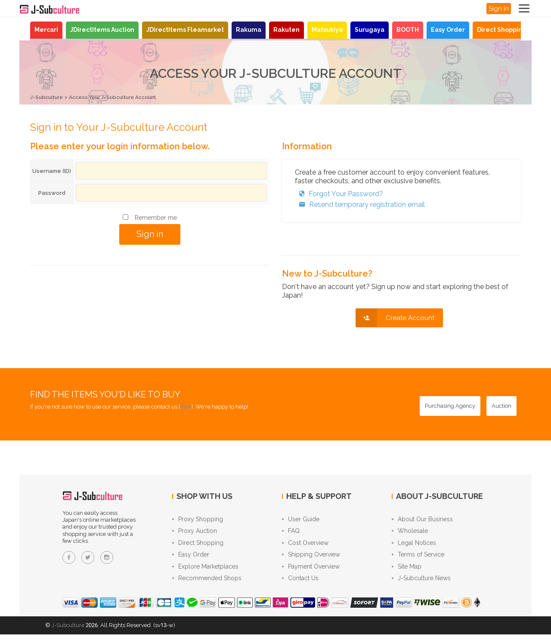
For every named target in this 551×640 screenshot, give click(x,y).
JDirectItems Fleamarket (185, 29)
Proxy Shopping (197, 519)
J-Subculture (48, 97)
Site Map (406, 571)
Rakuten (286, 29)
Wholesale (410, 532)
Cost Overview (305, 545)
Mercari (46, 29)
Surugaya (369, 29)
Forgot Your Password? (339, 193)
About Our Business (422, 519)
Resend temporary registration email (360, 204)
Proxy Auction (194, 532)
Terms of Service (418, 558)
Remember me (156, 217)
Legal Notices (414, 545)
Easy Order (448, 29)
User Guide (300, 519)
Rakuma (248, 29)
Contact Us (300, 584)
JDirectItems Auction (102, 29)
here (186, 406)
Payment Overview (311, 571)
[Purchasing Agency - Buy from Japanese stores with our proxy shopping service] (450, 405)
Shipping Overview (311, 558)
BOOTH (407, 29)
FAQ (291, 532)
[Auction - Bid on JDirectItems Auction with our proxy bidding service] (501, 405)
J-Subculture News (421, 584)
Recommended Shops (206, 584)
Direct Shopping (501, 29)
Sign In (499, 8)
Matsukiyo (327, 29)
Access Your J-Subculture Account (121, 97)
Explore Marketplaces (205, 571)
